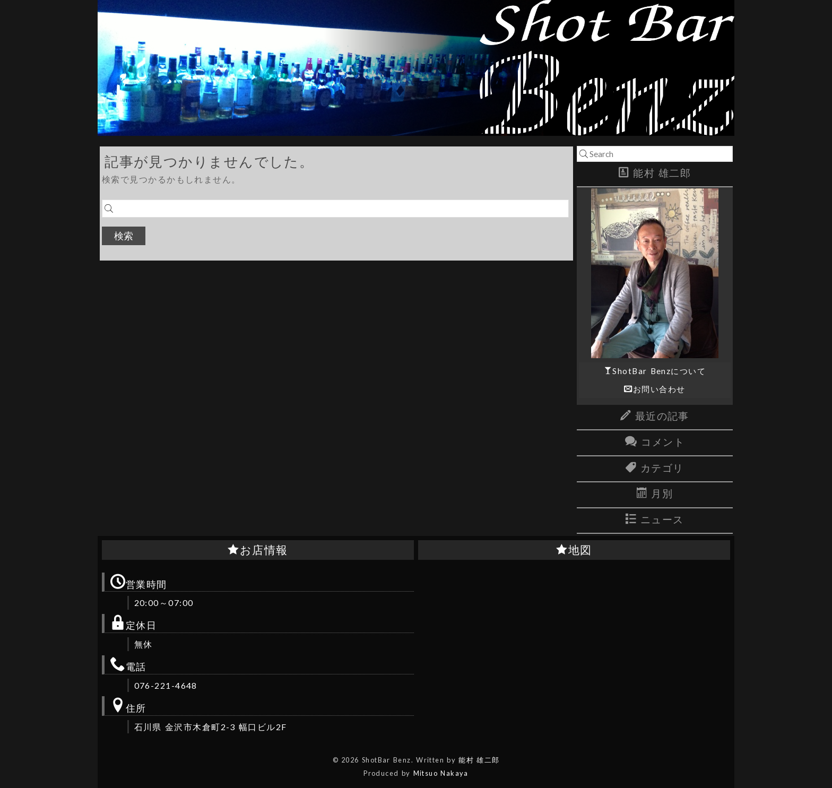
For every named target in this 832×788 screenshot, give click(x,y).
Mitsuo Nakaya (441, 773)
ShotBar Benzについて (659, 371)
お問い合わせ (659, 389)
